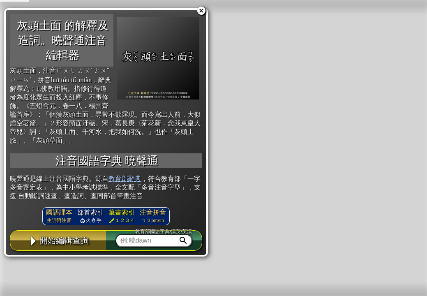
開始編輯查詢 (58, 240)
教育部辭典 (124, 178)
